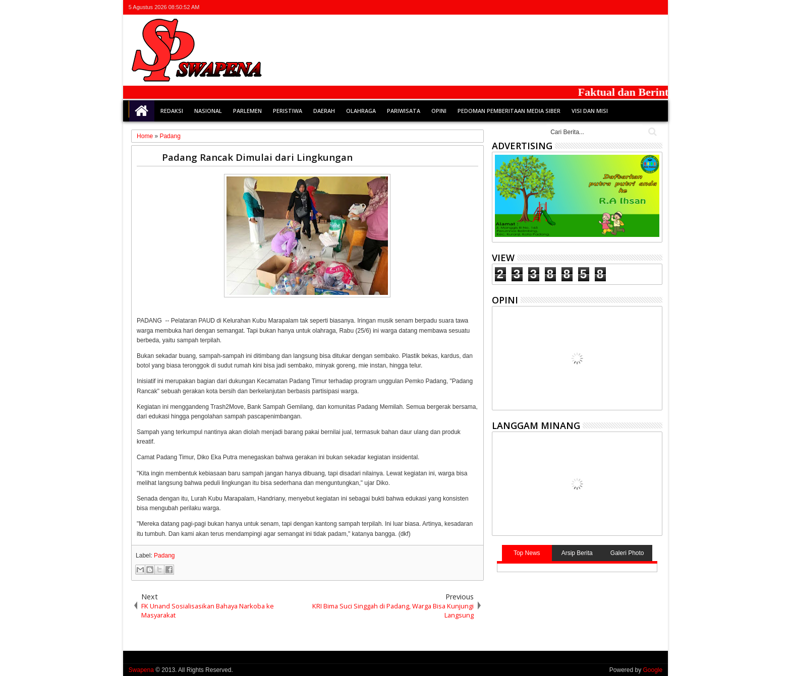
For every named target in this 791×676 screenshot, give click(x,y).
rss (642, 7)
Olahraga (361, 110)
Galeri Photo (627, 553)
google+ (629, 7)
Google (652, 669)
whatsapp (655, 7)
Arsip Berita (577, 553)
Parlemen (247, 110)
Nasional (208, 110)
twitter (603, 7)
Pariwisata (403, 110)
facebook (616, 7)
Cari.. (651, 132)
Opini (438, 110)
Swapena (141, 669)
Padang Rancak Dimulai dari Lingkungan (257, 157)
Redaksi (171, 110)
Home (141, 110)
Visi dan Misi (590, 110)
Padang (164, 555)
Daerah (324, 110)
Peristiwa (287, 110)
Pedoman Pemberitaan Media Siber (509, 110)
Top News (527, 553)
